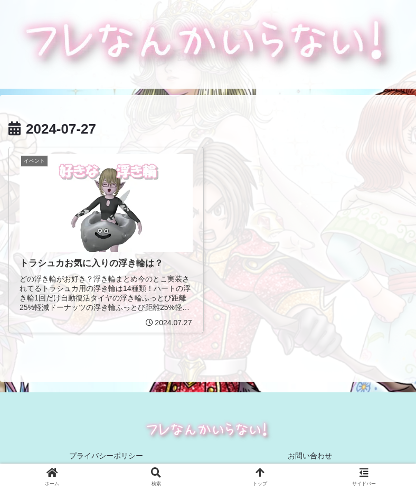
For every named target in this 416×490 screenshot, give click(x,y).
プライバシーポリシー (106, 455)
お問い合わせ (310, 455)
